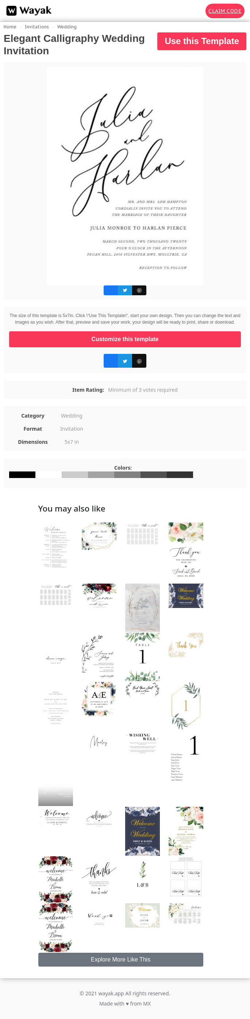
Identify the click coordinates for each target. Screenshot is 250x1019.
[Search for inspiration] (195, 11)
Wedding (67, 26)
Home (10, 26)
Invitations (37, 26)
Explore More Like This (120, 959)
